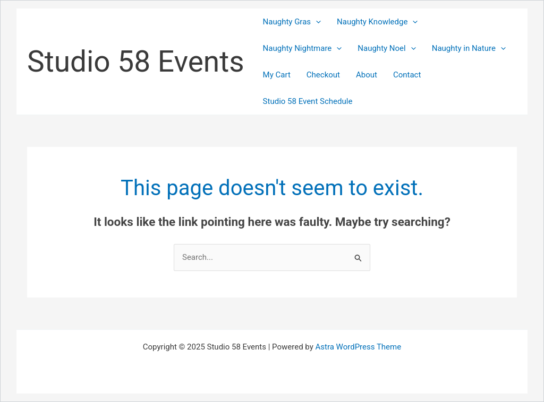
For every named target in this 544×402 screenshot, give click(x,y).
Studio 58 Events (135, 61)
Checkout (323, 75)
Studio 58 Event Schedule (308, 101)
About (366, 75)
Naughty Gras (292, 21)
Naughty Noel (386, 48)
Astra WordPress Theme (358, 347)
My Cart (277, 75)
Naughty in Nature (469, 48)
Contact (407, 75)
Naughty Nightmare (302, 48)
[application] (316, 21)
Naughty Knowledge (377, 21)
